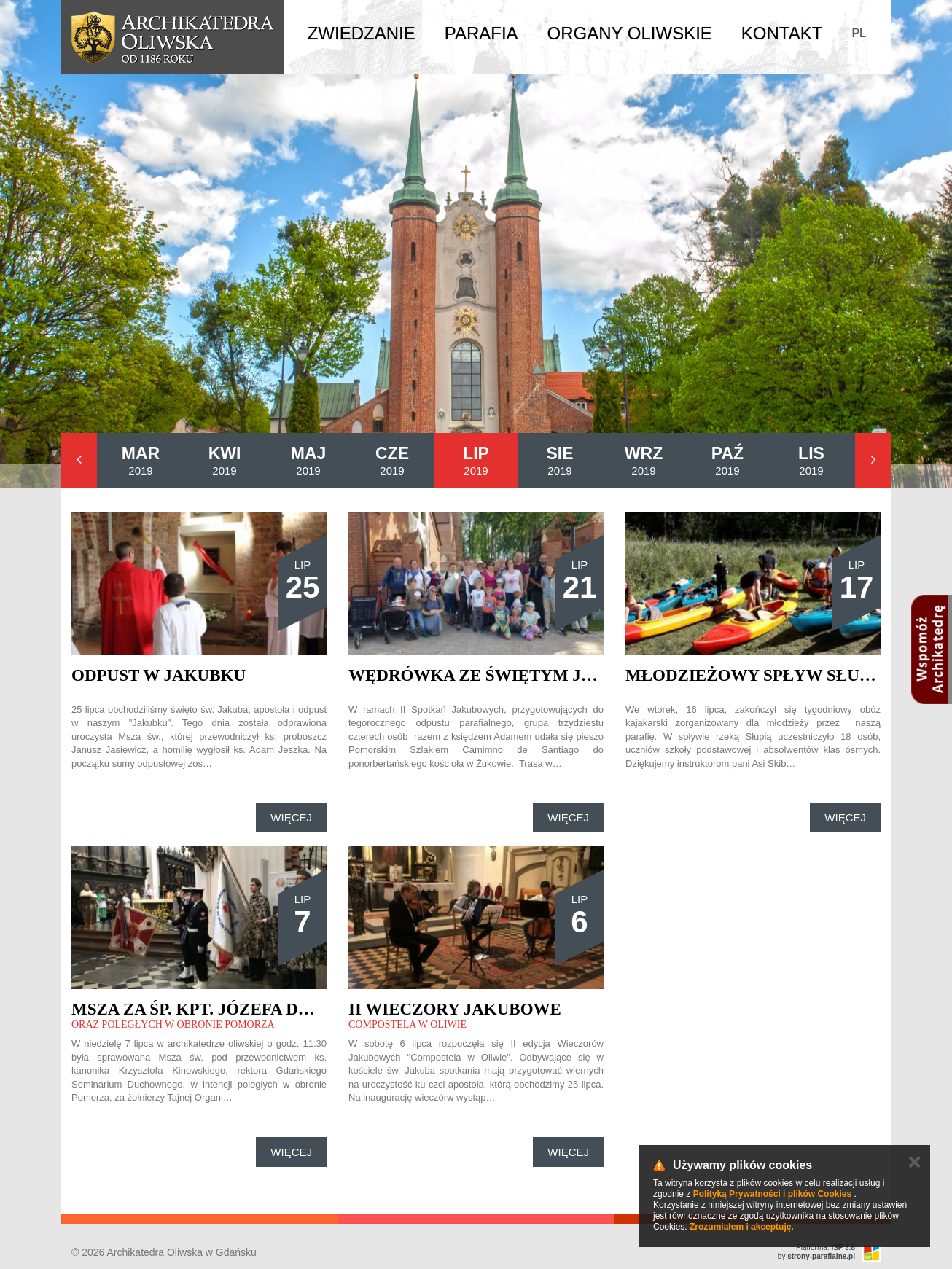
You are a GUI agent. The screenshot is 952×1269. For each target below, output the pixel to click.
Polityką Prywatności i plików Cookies (772, 1194)
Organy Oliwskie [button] (629, 33)
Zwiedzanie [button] (361, 33)
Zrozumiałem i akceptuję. (742, 1227)
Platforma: (825, 1247)
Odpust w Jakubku (158, 675)
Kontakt (782, 33)
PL (858, 33)
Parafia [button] (481, 33)
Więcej (291, 817)
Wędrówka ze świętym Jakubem (502, 675)
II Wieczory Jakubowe (454, 1009)
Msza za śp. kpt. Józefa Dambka (216, 1009)
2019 (141, 460)
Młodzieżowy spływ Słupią (756, 675)
